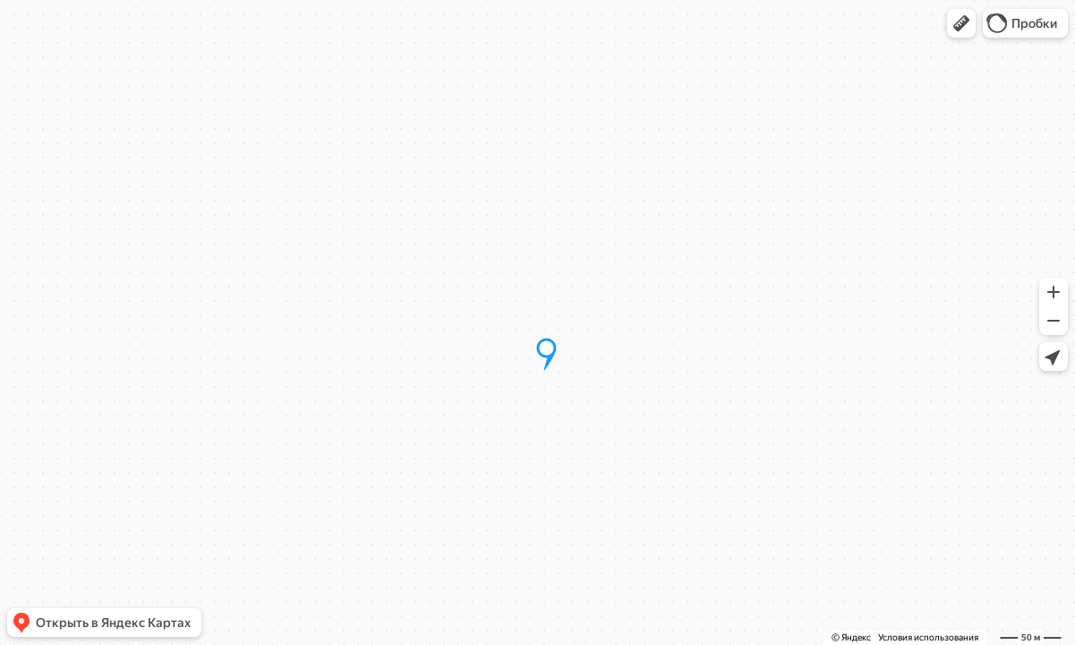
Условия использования (928, 637)
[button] (961, 23)
